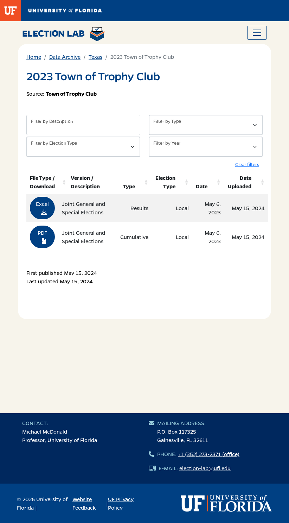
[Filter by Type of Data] (206, 125)
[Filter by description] (83, 125)
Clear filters (247, 164)
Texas (95, 56)
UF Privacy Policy (121, 503)
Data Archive (65, 56)
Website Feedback (84, 503)
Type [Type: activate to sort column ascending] (129, 186)
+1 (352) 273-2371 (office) (208, 454)
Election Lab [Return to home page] (63, 34)
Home (33, 56)
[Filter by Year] (206, 147)
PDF (42, 236)
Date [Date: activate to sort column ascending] (201, 186)
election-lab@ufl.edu (205, 468)
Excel (42, 207)
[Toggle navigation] (257, 33)
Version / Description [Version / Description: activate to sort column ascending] (85, 182)
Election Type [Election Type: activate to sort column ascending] (165, 182)
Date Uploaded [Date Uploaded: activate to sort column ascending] (239, 182)
